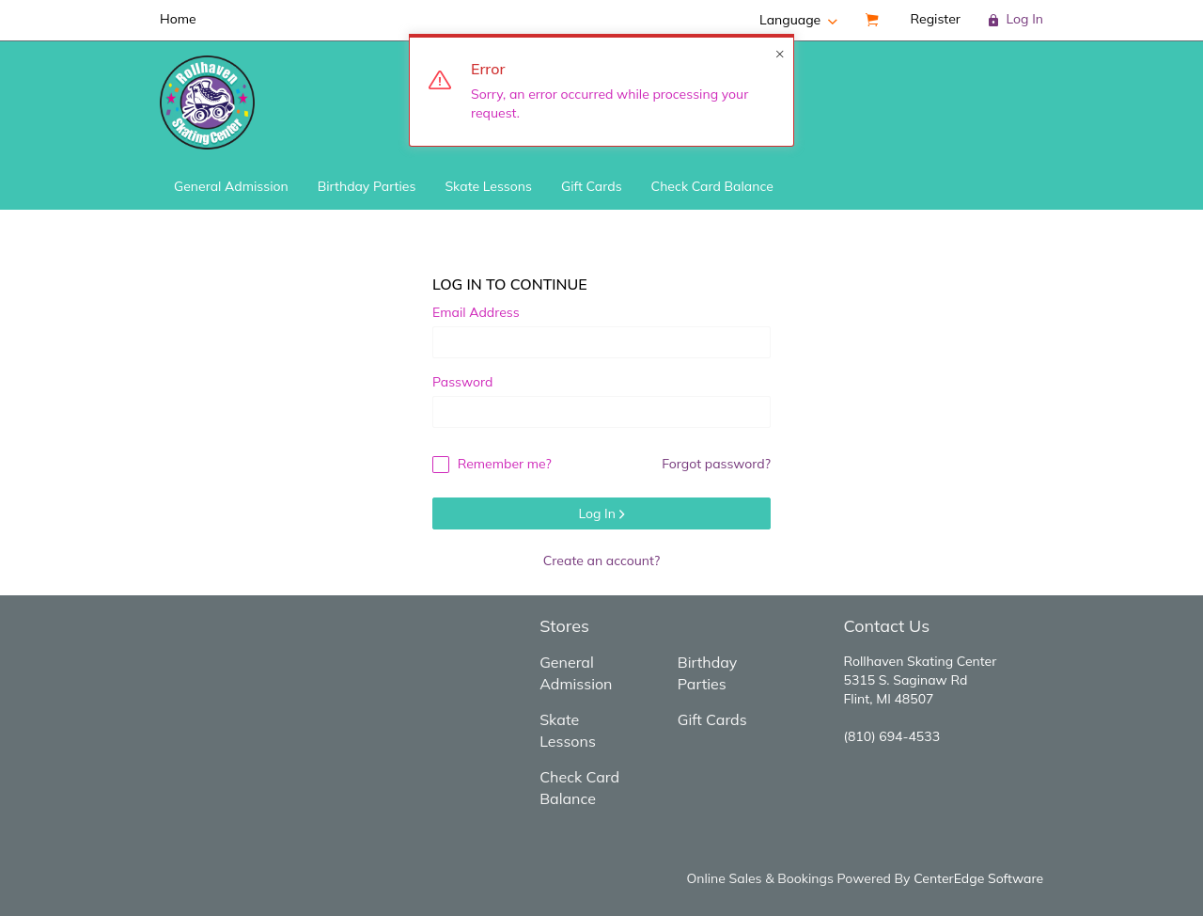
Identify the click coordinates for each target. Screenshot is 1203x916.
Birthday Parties (367, 186)
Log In (601, 513)
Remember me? (492, 463)
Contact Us (886, 626)
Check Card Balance (712, 186)
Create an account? (601, 560)
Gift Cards (591, 186)
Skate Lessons (488, 186)
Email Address (476, 312)
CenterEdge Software (978, 878)
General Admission (231, 186)
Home (178, 18)
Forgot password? (716, 463)
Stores (564, 626)
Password (462, 381)
